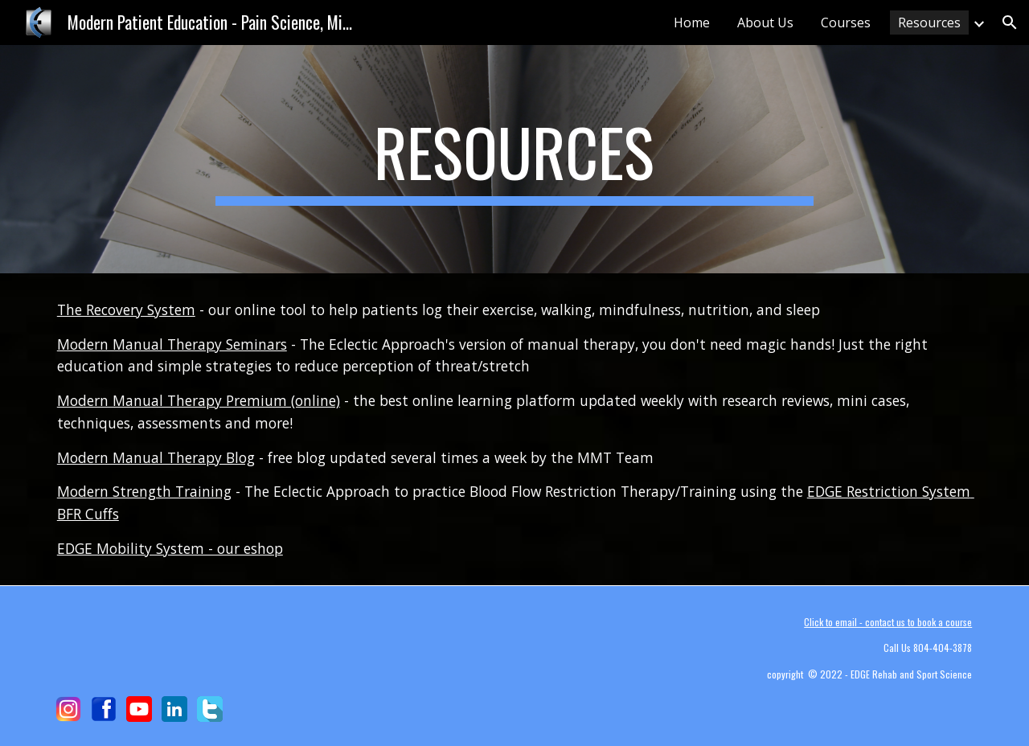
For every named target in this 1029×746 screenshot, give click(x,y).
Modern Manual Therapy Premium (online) (198, 400)
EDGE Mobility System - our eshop (170, 548)
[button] (1009, 22)
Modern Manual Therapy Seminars (172, 344)
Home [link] (692, 22)
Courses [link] (846, 22)
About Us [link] (765, 22)
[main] (514, 159)
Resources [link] (929, 22)
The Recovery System (126, 309)
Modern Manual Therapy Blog (156, 457)
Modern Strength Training (144, 491)
